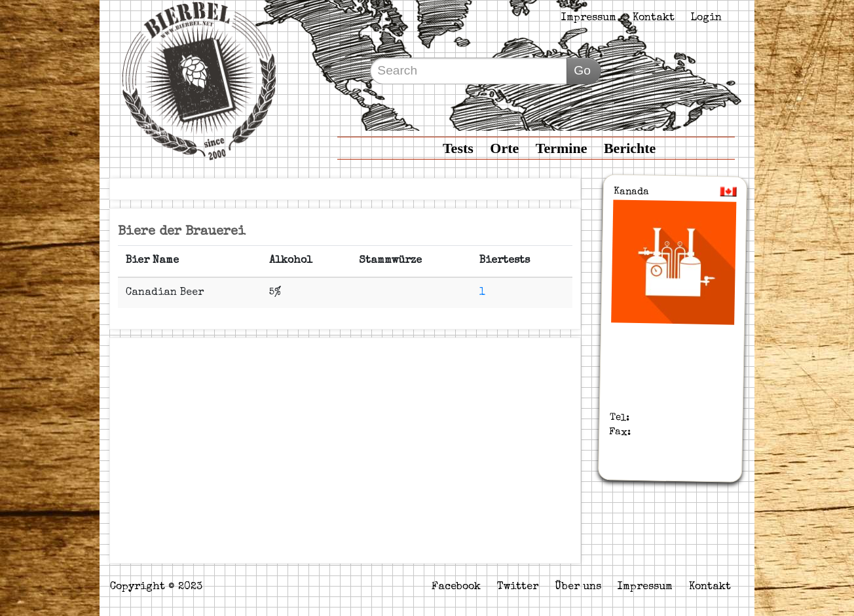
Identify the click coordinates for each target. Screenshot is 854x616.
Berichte (630, 148)
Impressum (588, 18)
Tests (458, 148)
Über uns (578, 587)
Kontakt (654, 18)
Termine (561, 148)
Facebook (456, 587)
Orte (504, 148)
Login (706, 18)
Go (582, 70)
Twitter (517, 587)
